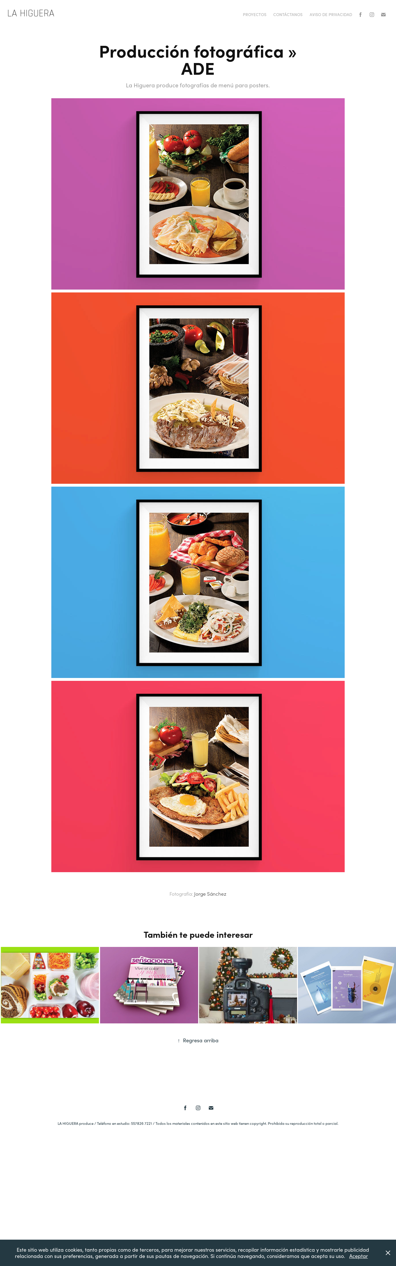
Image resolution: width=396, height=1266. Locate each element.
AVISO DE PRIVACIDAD (331, 14)
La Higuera (30, 13)
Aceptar (358, 1256)
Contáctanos (288, 14)
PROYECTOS (254, 14)
